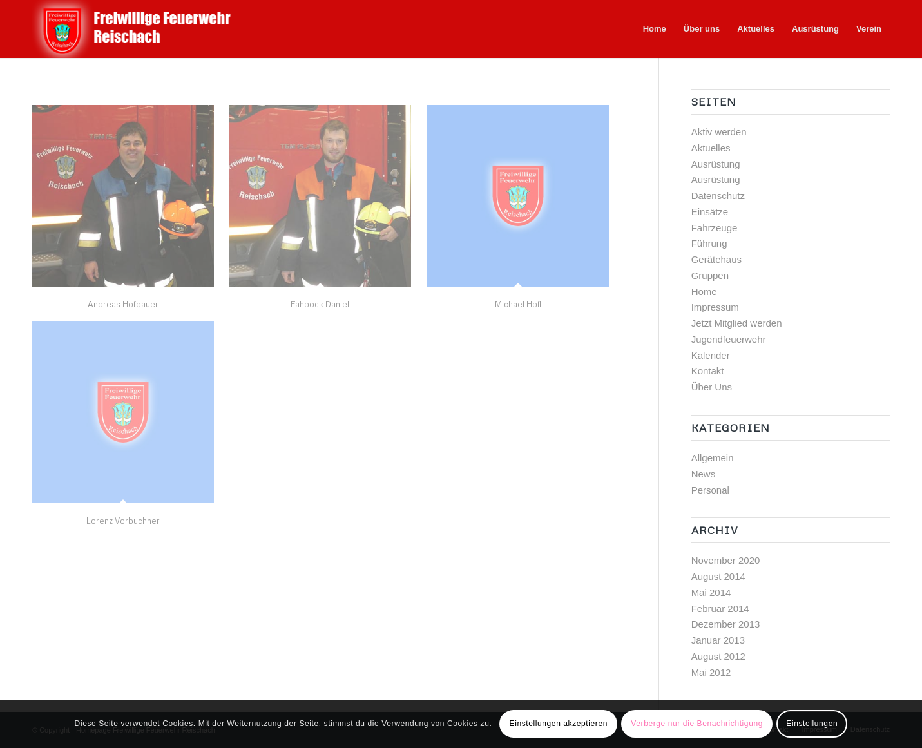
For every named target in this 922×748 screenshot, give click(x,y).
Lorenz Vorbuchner (123, 520)
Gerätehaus (716, 259)
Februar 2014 (720, 608)
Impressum (715, 307)
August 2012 (718, 656)
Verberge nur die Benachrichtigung (697, 723)
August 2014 (718, 576)
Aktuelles (711, 147)
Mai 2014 (711, 592)
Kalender (710, 355)
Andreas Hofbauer (123, 304)
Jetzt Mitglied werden (736, 323)
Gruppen (710, 275)
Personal (710, 489)
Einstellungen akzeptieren (559, 723)
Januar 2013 (718, 640)
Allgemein (712, 457)
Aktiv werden (719, 131)
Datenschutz (718, 195)
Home (704, 291)
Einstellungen (812, 723)
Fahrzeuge (714, 227)
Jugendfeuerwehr (728, 339)
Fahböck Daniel (320, 304)
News (703, 473)
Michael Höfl (518, 304)
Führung (709, 243)
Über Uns (711, 386)
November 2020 (725, 560)
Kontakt (707, 370)
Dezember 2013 (725, 624)
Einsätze (710, 211)
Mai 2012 (711, 672)
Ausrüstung (715, 163)
